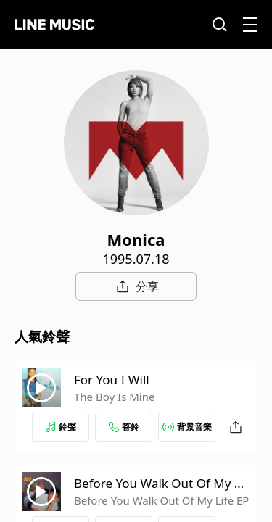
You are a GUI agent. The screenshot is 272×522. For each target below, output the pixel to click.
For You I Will (111, 379)
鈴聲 (61, 426)
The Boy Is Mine (114, 396)
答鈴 (124, 426)
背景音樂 (187, 426)
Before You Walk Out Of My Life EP (161, 500)
